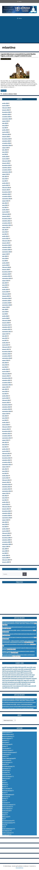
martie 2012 (5, 477)
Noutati (4, 792)
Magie (3, 780)
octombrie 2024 (6, 143)
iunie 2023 (4, 178)
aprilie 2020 (5, 262)
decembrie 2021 (6, 218)
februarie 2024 (6, 161)
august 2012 (5, 466)
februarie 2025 (6, 134)
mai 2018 (4, 313)
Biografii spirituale (6, 744)
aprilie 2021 (5, 236)
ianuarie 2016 (5, 375)
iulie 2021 (4, 229)
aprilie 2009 (5, 555)
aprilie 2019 (5, 289)
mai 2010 (4, 526)
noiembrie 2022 (6, 194)
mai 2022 (4, 207)
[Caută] (25, 574)
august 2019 (5, 280)
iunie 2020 (4, 258)
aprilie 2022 (5, 209)
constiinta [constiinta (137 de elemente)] (8, 669)
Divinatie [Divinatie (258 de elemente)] (19, 671)
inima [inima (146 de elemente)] (7, 676)
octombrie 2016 (6, 356)
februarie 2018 (6, 320)
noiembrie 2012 (6, 460)
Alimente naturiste (6, 732)
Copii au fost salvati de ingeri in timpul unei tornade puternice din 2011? (17, 637)
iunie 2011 (4, 497)
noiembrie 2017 (6, 327)
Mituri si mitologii (6, 788)
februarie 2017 (6, 347)
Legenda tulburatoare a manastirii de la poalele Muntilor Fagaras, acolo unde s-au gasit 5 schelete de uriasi (18, 55)
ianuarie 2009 (5, 562)
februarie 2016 (6, 373)
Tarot (3, 826)
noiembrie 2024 (6, 141)
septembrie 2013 (6, 438)
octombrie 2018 (6, 302)
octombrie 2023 (6, 169)
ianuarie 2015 (5, 402)
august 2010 (5, 520)
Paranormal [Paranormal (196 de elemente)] (6, 678)
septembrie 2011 (6, 491)
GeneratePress (19, 867)
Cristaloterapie (5, 754)
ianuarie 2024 (5, 163)
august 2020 (5, 254)
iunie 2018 (4, 311)
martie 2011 (5, 504)
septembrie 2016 (6, 358)
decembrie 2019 (6, 271)
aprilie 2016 (5, 369)
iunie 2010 (4, 524)
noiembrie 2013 (6, 433)
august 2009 (5, 546)
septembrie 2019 (6, 278)
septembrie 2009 (6, 544)
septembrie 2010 (6, 517)
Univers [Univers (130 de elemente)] (10, 688)
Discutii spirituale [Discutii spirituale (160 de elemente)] (10, 671)
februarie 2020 (6, 267)
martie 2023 (5, 185)
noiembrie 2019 (6, 274)
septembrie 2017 (6, 331)
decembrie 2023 (6, 165)
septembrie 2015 (6, 384)
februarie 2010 (6, 533)
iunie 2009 (4, 551)
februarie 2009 (6, 559)
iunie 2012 (4, 471)
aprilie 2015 (5, 395)
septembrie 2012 (6, 464)
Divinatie (4, 764)
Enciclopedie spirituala (7, 766)
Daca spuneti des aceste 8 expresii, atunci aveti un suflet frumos (16, 644)
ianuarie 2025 (5, 136)
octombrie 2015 (6, 382)
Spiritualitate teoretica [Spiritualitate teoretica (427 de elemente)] (9, 684)
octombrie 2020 (6, 249)
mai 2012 (4, 473)
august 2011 (5, 493)
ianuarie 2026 (5, 110)
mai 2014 (4, 420)
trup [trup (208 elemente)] (4, 688)
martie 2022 (5, 212)
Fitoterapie (4, 772)
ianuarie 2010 (5, 535)
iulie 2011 (4, 495)
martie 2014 (5, 424)
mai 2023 (4, 180)
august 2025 (5, 121)
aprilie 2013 (5, 449)
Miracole (4, 786)
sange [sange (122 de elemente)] (26, 680)
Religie (15, 93)
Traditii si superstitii (6, 832)
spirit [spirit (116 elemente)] (4, 682)
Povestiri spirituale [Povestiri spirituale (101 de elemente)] (11, 680)
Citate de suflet (5, 748)
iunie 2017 (4, 338)
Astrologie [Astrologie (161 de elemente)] (11, 667)
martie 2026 (5, 105)
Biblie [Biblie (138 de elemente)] (17, 667)
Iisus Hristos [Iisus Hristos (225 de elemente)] (27, 675)
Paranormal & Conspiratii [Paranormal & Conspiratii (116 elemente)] (18, 678)
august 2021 (5, 227)
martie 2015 (5, 398)
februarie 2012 (6, 480)
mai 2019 (4, 287)
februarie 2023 (6, 187)
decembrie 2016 (6, 351)
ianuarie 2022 (5, 216)
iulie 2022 (4, 203)
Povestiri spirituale (6, 806)
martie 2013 (5, 451)
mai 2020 (4, 260)
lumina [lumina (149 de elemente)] (13, 676)
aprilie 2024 (5, 156)
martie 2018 (5, 318)
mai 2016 (4, 367)
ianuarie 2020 (5, 269)
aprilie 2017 (5, 342)
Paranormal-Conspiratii (7, 804)
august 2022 (5, 200)
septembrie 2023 (6, 172)
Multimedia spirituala (7, 790)
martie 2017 (5, 344)
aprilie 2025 (5, 130)
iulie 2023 (4, 176)
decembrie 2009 (6, 537)
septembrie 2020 (6, 251)
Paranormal (5, 802)
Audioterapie (5, 742)
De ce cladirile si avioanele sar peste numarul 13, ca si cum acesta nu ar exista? (19, 627)
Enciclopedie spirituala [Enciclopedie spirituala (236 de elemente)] (9, 673)
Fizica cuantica (5, 774)
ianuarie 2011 (5, 508)
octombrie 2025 (6, 116)
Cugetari (4, 756)
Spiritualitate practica (7, 820)
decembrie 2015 (6, 378)
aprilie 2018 (5, 316)
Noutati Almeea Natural (7, 794)
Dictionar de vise (5, 760)
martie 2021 (5, 238)
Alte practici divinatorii (7, 736)
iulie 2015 (4, 389)
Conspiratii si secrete (6, 750)
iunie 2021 (4, 231)
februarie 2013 (6, 453)
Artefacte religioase (8, 93)
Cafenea (4, 746)
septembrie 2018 (6, 305)
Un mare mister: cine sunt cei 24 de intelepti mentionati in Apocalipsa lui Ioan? (19, 634)
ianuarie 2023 (5, 189)
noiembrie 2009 (6, 539)
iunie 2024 (4, 152)
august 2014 (5, 413)
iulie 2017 (4, 336)
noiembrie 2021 (6, 220)
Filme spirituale (5, 770)
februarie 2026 (6, 107)
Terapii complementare (7, 828)
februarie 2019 (6, 294)
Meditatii (4, 784)
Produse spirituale (6, 810)
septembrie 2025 (6, 118)
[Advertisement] (19, 31)
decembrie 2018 (6, 298)
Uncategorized (5, 834)
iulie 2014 (4, 415)
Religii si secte (5, 816)
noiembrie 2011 (6, 486)
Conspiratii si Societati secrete (9, 752)
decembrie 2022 (6, 192)
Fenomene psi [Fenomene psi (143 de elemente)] (27, 673)
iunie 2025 (4, 125)
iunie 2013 (4, 444)
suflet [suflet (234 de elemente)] (24, 684)
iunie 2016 (4, 364)
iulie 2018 (4, 309)
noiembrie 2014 (6, 407)
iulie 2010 (4, 522)
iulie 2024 (4, 149)
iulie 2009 (4, 548)
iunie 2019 (4, 285)
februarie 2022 (6, 214)
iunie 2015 (4, 391)
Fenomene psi (5, 768)
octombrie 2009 (6, 542)
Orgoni (3, 800)
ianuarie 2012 (5, 482)
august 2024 (5, 147)
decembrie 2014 (6, 404)
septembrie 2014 (6, 411)
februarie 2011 (6, 506)
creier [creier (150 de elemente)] (20, 669)
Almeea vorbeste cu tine (7, 734)
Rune (3, 818)
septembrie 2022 (6, 198)
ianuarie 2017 (5, 349)
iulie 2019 (4, 282)
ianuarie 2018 (5, 322)
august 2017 (5, 333)
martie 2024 (5, 158)
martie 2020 (5, 265)
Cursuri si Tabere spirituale (8, 758)
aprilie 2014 (5, 422)
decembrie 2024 (6, 138)
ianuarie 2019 (5, 296)
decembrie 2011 (6, 484)
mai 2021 (4, 234)
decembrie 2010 (6, 511)
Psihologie (4, 812)
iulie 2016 (4, 362)
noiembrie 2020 (6, 247)
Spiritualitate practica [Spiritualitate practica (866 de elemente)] (14, 682)
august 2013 (5, 440)
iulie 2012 (4, 469)
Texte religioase (5, 830)
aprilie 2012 (5, 475)
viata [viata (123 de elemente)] (16, 688)
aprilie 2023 (5, 183)
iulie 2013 (4, 442)
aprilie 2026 (5, 103)
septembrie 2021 (6, 225)
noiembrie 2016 (6, 353)
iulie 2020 (4, 256)
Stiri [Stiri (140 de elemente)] (18, 684)
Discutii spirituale (6, 762)
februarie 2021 (6, 240)
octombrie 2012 (6, 462)
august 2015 (5, 387)
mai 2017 (4, 340)
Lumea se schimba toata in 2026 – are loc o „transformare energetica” (17, 630)
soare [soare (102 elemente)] (32, 680)
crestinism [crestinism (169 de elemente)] (27, 669)
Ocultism (4, 798)
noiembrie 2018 (6, 300)
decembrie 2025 (6, 112)
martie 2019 (5, 291)
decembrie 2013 (6, 431)
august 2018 (5, 307)
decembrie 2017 (6, 325)
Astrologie (4, 740)
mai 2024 (4, 154)
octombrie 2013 (6, 435)
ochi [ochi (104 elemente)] (31, 676)
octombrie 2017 (6, 329)
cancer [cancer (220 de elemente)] (29, 667)
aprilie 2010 (5, 528)
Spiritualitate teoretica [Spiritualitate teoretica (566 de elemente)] (28, 682)
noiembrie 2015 (6, 380)
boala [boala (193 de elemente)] (23, 667)
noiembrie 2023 (6, 167)
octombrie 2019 (6, 276)
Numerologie (5, 796)
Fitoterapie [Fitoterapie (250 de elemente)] (6, 675)
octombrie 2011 (6, 489)
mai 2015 (4, 393)
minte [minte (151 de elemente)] (19, 676)
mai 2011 (4, 500)
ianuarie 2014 (5, 429)
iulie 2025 (4, 123)
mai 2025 (4, 127)
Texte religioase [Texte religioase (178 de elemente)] (18, 686)
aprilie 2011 (5, 502)
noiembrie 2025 (6, 114)
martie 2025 (5, 132)
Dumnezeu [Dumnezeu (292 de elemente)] (27, 671)
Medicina (4, 782)
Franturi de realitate (6, 776)
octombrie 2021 (6, 223)
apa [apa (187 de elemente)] (4, 667)
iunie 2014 (4, 418)
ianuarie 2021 (5, 243)
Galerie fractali (5, 778)
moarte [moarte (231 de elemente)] (25, 676)
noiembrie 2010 (6, 513)
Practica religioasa (6, 808)
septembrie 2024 (6, 145)
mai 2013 (4, 446)
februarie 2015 (6, 400)
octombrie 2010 (6, 515)
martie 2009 (5, 557)
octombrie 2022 (6, 196)
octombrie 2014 (6, 409)
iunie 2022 (4, 205)
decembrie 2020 (6, 245)
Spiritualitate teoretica (7, 822)
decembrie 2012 (6, 457)
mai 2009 (4, 553)
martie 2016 (5, 371)
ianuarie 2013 (5, 455)
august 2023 (5, 174)
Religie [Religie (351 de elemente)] (20, 680)
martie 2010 (5, 531)
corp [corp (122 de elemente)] (15, 669)
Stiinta (3, 824)
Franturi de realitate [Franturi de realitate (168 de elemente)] (17, 675)
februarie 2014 (6, 426)
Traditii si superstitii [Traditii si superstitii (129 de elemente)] (30, 686)
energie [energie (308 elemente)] (19, 673)
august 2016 (5, 360)
